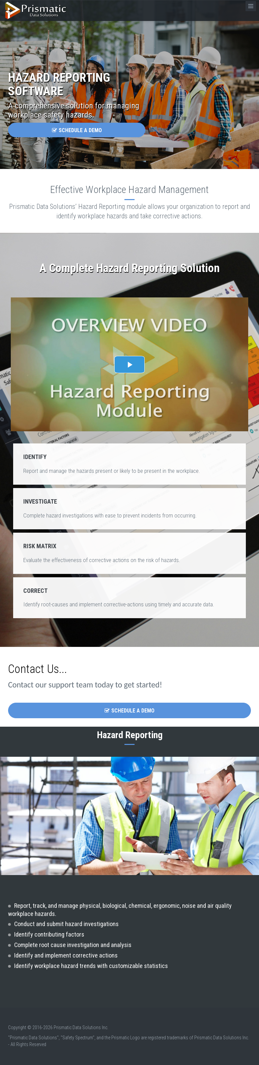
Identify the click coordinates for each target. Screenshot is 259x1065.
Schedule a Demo (77, 130)
